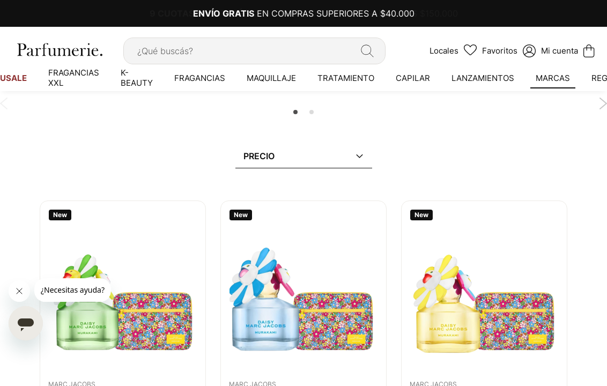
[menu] (303, 77)
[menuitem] (74, 78)
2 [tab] (311, 112)
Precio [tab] (259, 156)
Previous (4, 103)
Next (603, 103)
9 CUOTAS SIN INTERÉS (200, 13)
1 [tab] (295, 112)
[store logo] (59, 49)
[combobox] (254, 51)
